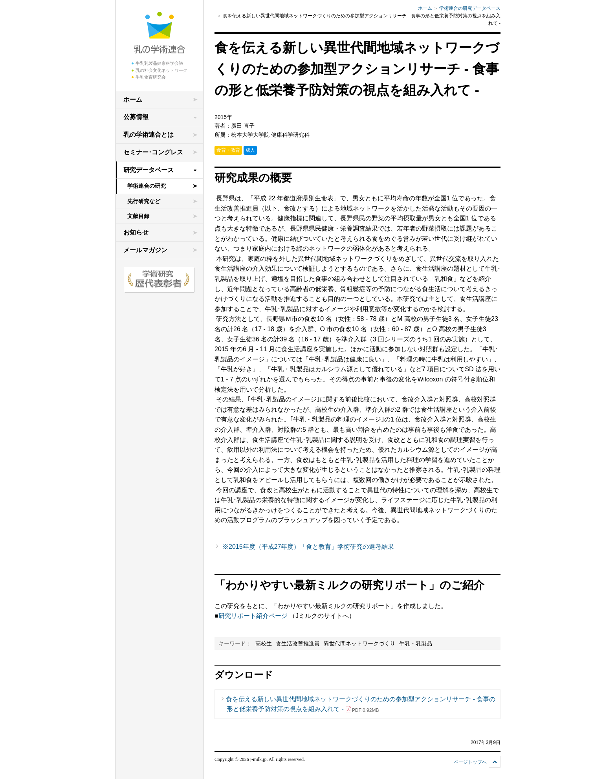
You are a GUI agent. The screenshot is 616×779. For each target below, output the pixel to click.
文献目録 (138, 216)
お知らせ (135, 232)
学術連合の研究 (146, 186)
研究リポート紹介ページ (253, 615)
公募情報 (135, 117)
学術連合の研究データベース (469, 8)
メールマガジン (145, 250)
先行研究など (143, 201)
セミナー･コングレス (153, 152)
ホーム (132, 99)
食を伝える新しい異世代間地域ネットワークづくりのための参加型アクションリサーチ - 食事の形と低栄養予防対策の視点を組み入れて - (360, 704)
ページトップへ (470, 762)
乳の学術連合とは (148, 134)
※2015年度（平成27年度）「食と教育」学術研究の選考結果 (308, 546)
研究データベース (148, 170)
